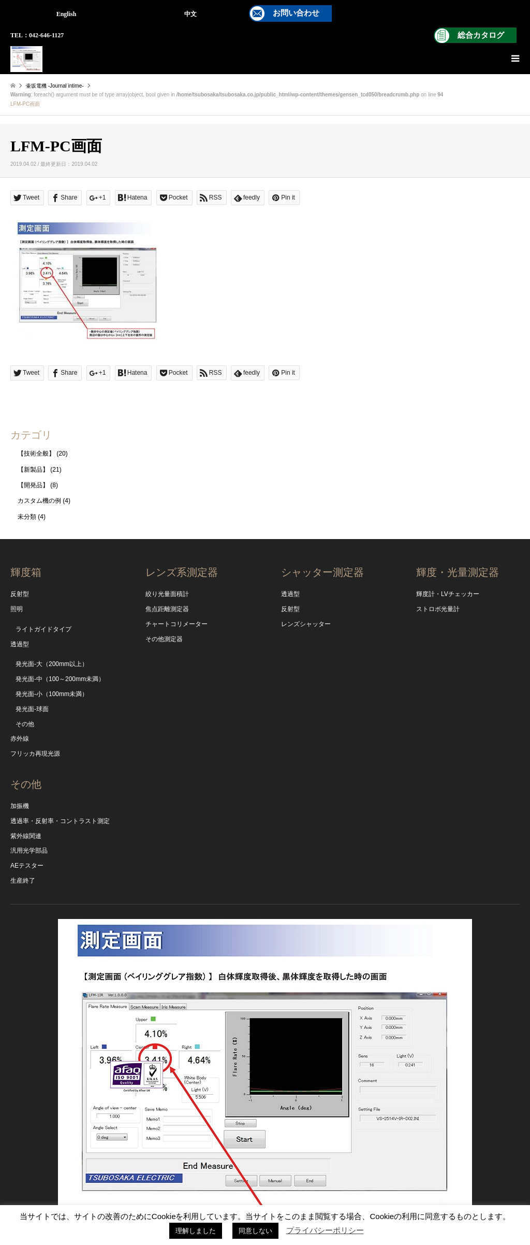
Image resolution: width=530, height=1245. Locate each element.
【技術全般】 (36, 453)
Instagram (265, 1197)
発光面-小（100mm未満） (52, 694)
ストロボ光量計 (438, 609)
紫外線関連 (25, 836)
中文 (190, 14)
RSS (308, 1197)
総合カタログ (481, 35)
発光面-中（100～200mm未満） (60, 679)
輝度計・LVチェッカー (447, 594)
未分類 (27, 516)
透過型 (19, 644)
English (66, 14)
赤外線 (19, 738)
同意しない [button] (255, 1231)
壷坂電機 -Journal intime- (55, 86)
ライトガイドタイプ (43, 629)
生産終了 (22, 880)
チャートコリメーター (176, 624)
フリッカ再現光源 (35, 753)
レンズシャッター (306, 624)
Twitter (222, 1197)
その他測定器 (164, 639)
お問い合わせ (296, 13)
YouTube (243, 1197)
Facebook (286, 1197)
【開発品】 (33, 485)
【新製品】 (33, 469)
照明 (16, 609)
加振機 (19, 806)
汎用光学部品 (29, 850)
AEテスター (26, 865)
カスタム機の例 (39, 500)
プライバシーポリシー (325, 1230)
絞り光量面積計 (167, 594)
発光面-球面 (32, 709)
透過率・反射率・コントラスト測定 (60, 821)
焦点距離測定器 (167, 609)
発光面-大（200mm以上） (52, 664)
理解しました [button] (195, 1231)
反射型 (19, 594)
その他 (25, 724)
